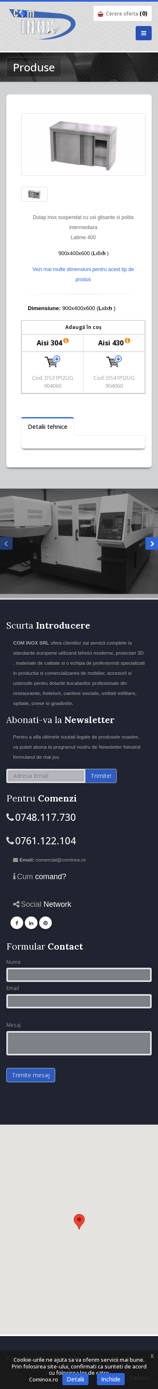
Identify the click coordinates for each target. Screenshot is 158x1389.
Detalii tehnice (47, 427)
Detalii (75, 1379)
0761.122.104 (45, 840)
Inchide (111, 1379)
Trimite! (101, 776)
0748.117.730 (45, 817)
